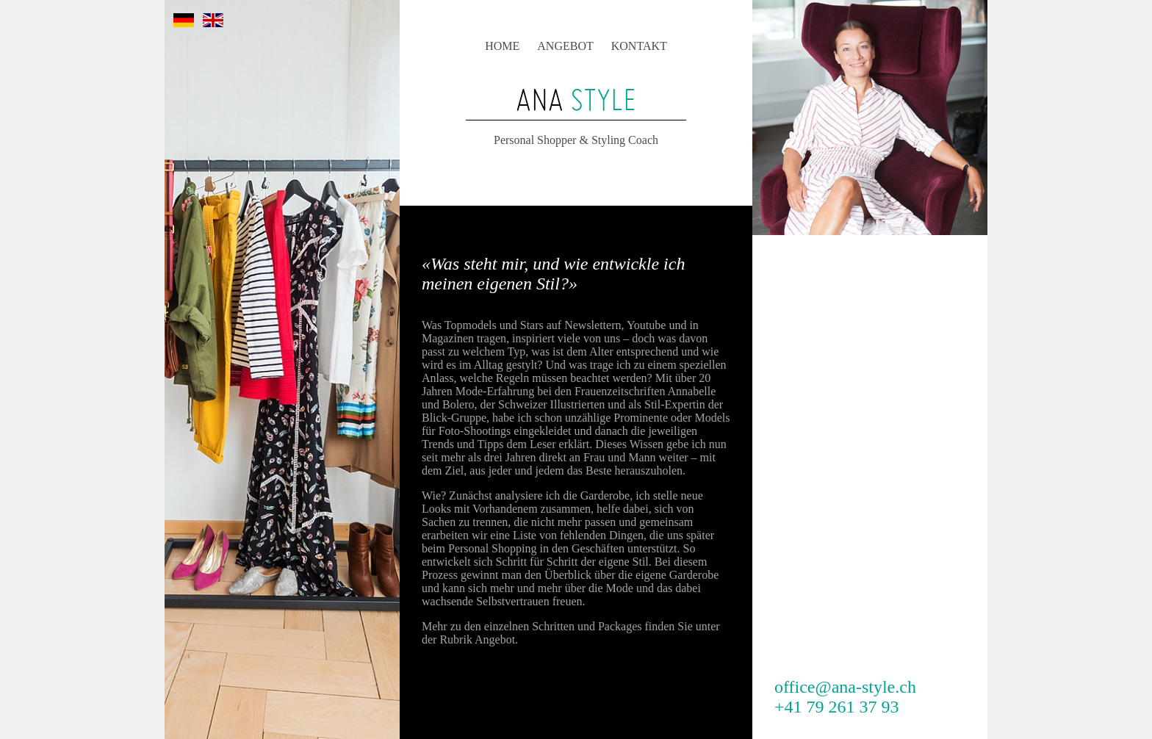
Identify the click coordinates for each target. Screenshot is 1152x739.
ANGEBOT (565, 46)
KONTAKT (639, 46)
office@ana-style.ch (845, 686)
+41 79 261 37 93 (836, 706)
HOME (502, 46)
